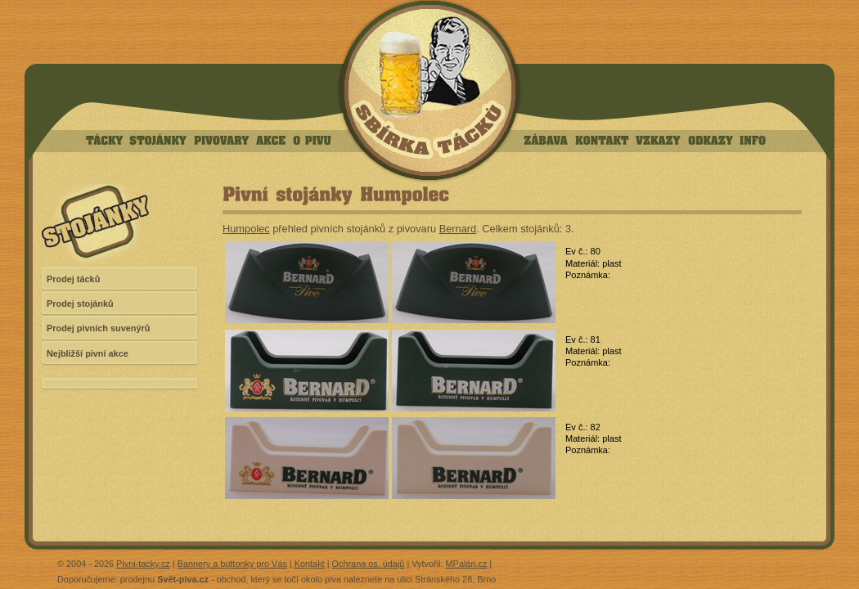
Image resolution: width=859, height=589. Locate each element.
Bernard (458, 229)
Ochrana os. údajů (368, 564)
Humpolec (246, 229)
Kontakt (310, 564)
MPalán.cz (467, 564)
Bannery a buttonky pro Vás (232, 564)
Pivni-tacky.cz (143, 564)
